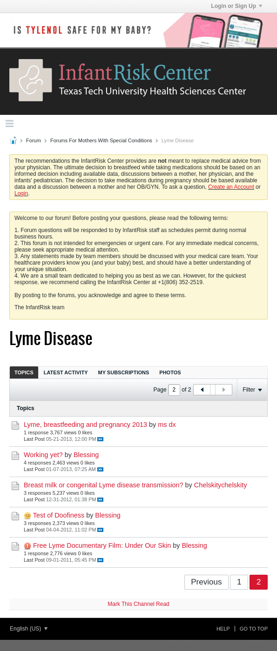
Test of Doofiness (58, 515)
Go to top (254, 628)
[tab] (24, 372)
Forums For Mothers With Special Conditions (101, 140)
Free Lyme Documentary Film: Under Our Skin (102, 545)
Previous (206, 582)
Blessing (86, 454)
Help (223, 628)
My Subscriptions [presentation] (123, 372)
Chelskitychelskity (220, 485)
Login (21, 193)
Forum (33, 140)
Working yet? (43, 454)
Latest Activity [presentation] (66, 372)
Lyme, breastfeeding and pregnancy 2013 (85, 424)
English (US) (28, 628)
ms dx (167, 424)
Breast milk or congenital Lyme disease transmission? (103, 485)
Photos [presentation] (170, 372)
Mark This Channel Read (138, 604)
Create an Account (231, 187)
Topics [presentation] (24, 372)
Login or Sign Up (236, 6)
